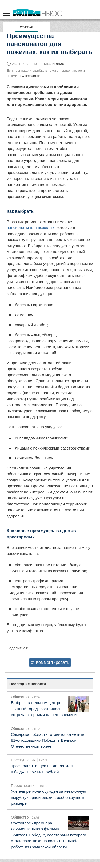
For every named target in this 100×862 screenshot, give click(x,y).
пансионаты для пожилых (30, 227)
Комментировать (50, 662)
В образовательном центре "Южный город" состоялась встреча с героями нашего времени (44, 708)
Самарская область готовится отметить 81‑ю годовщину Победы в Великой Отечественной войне (47, 740)
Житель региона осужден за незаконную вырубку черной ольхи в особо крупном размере (48, 797)
